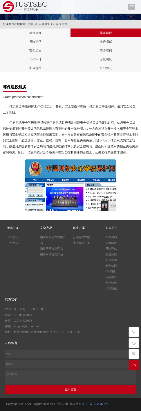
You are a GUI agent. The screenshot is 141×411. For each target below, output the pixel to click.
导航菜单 (132, 7)
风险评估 (35, 41)
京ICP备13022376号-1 (96, 404)
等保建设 (61, 24)
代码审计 (35, 59)
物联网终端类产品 (51, 254)
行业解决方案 (81, 237)
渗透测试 (106, 41)
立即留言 (70, 389)
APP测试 (105, 68)
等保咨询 (35, 33)
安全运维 (35, 68)
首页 (31, 24)
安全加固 (35, 50)
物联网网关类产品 (51, 248)
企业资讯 (13, 237)
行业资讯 (13, 243)
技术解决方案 (81, 243)
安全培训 (106, 50)
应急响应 (106, 59)
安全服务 (44, 24)
